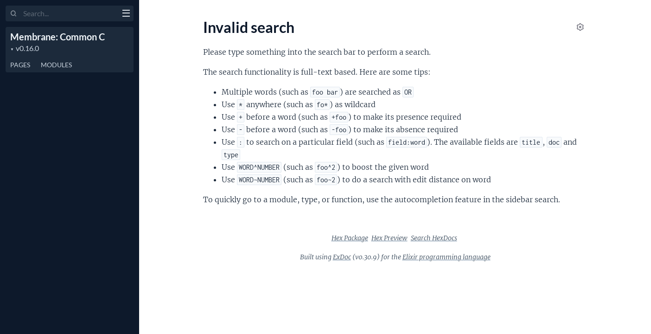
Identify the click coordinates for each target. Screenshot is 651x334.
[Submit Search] (13, 13)
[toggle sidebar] (126, 14)
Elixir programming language (446, 257)
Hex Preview (389, 238)
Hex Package (350, 238)
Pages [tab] (20, 65)
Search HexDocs (434, 238)
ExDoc (342, 257)
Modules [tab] (56, 65)
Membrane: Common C (57, 36)
